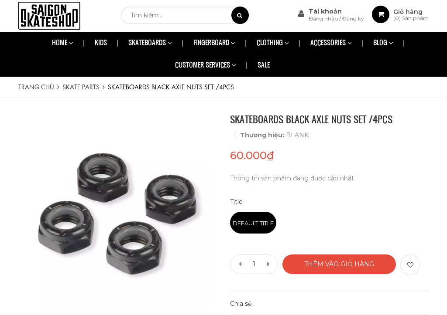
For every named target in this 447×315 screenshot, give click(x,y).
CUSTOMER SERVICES (205, 65)
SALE (264, 65)
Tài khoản (325, 11)
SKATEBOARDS (150, 43)
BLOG (383, 43)
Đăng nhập (324, 18)
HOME (62, 43)
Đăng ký (353, 18)
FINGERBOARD (214, 43)
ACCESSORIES (331, 43)
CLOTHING (273, 43)
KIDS (101, 43)
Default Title (253, 223)
